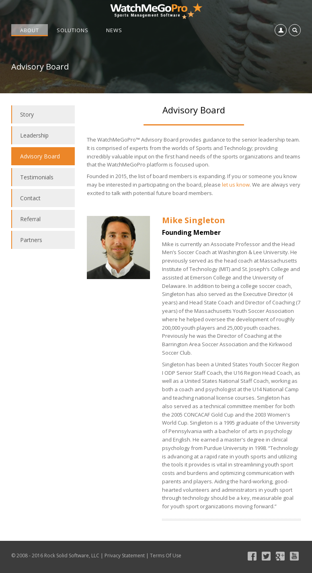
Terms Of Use (165, 555)
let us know (236, 184)
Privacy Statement (125, 555)
